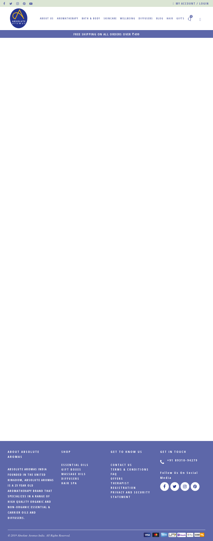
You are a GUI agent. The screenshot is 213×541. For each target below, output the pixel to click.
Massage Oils (73, 474)
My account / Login (191, 3)
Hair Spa (69, 483)
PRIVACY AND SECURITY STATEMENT (130, 494)
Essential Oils (75, 465)
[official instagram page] (17, 3)
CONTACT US (121, 465)
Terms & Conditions (130, 469)
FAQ (114, 474)
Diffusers (70, 478)
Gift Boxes (71, 469)
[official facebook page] (4, 3)
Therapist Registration (123, 485)
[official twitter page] (11, 3)
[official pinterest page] (24, 3)
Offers (117, 478)
